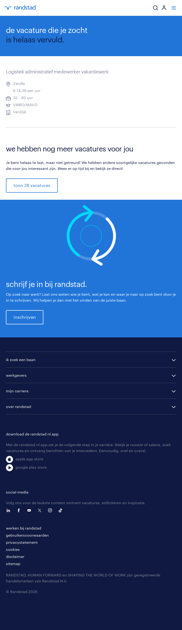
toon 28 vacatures (32, 185)
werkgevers (16, 375)
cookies (13, 549)
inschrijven (25, 317)
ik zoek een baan (21, 359)
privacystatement (22, 542)
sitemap (13, 563)
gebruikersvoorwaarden (27, 535)
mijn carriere (17, 391)
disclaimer (15, 556)
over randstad (18, 406)
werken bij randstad (23, 528)
